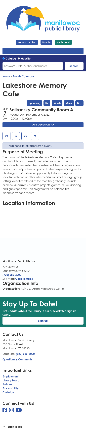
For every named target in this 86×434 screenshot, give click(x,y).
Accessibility (10, 388)
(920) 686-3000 (11, 274)
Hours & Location (27, 42)
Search (74, 66)
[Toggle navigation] (7, 51)
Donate (46, 42)
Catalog (10, 58)
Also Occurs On (43, 124)
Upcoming (34, 103)
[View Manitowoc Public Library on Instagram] (11, 411)
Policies (7, 384)
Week (69, 103)
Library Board (10, 380)
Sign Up (43, 320)
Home (6, 76)
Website (26, 58)
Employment (10, 376)
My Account (63, 42)
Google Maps (24, 278)
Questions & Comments (17, 359)
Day (79, 103)
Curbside (8, 392)
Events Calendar (23, 76)
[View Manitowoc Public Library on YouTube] (19, 411)
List (46, 103)
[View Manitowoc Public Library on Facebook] (5, 411)
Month (57, 103)
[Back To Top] (43, 427)
